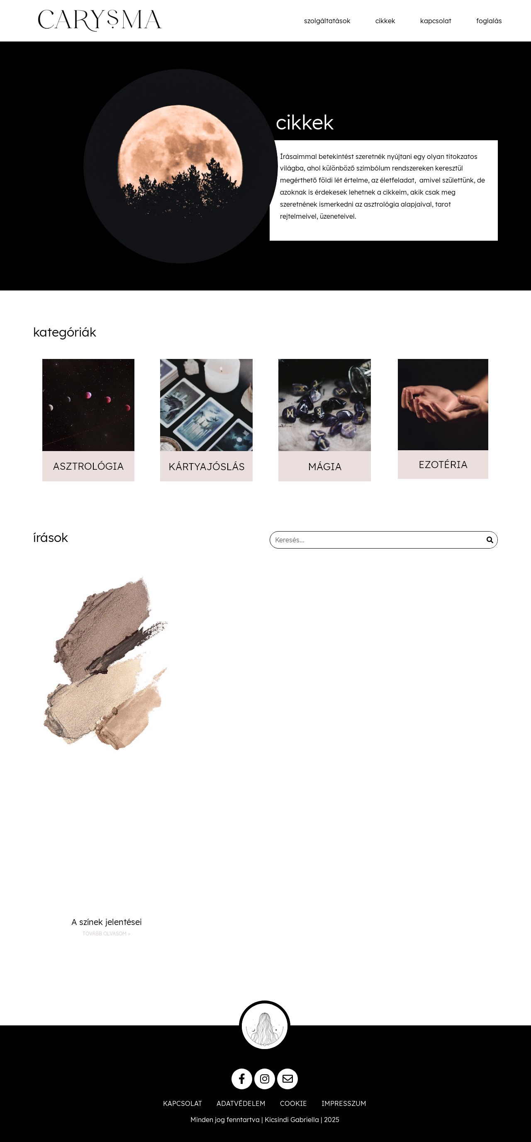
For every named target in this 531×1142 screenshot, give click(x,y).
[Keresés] (490, 540)
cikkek (385, 21)
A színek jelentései (106, 922)
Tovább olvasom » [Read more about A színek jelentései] (106, 933)
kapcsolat (435, 21)
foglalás (489, 21)
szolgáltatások (327, 21)
